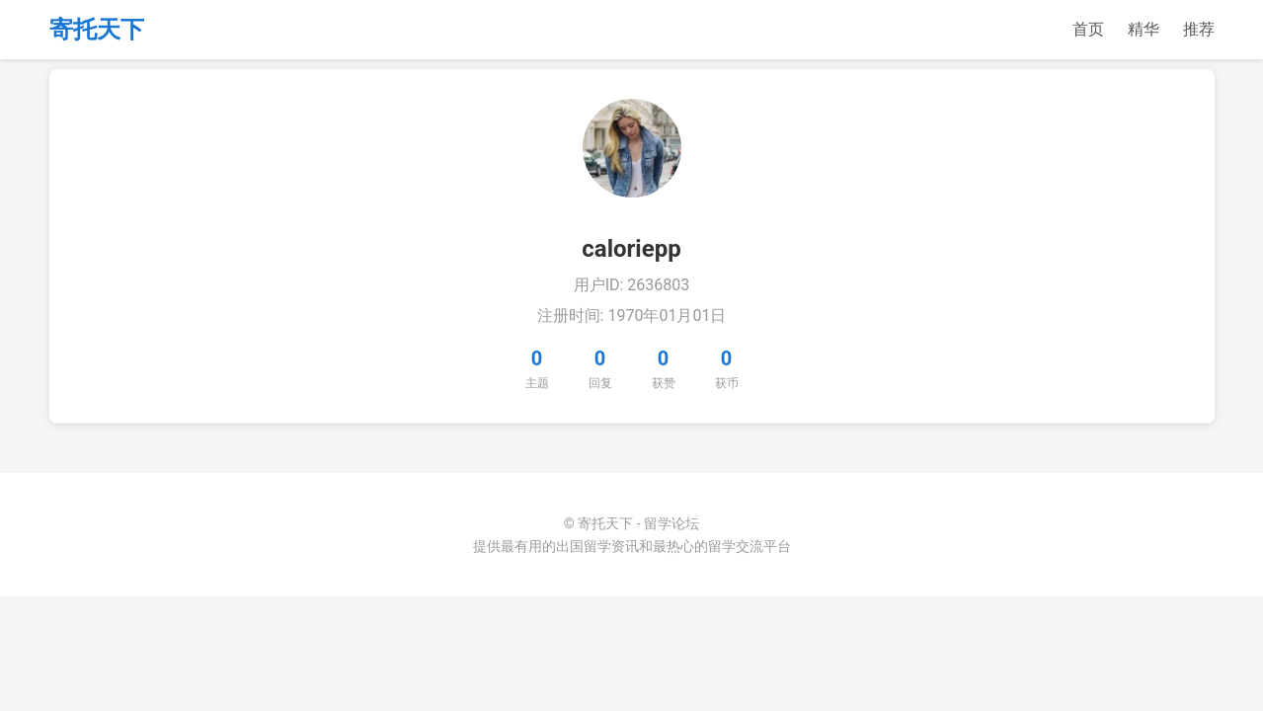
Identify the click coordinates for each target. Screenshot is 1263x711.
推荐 (1199, 29)
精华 (1143, 29)
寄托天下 (96, 29)
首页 (1088, 29)
